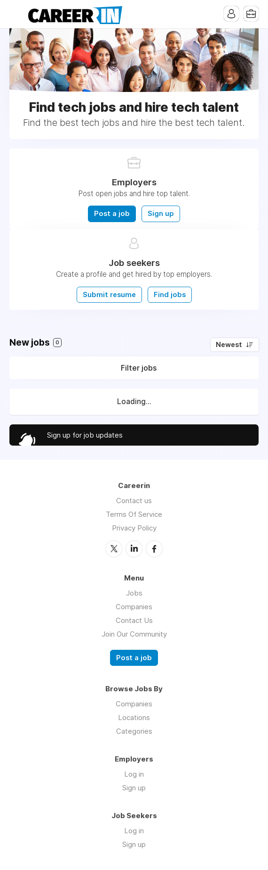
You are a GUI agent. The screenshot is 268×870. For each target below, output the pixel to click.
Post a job (112, 213)
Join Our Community (134, 634)
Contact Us (134, 620)
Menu (16, 14)
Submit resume (109, 294)
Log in (134, 774)
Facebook (154, 549)
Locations (134, 717)
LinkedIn (134, 549)
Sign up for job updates (85, 435)
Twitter (114, 549)
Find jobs (170, 294)
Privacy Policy (134, 527)
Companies (134, 606)
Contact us (134, 500)
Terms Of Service (134, 514)
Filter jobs (139, 368)
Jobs (134, 592)
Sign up (161, 213)
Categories (134, 731)
